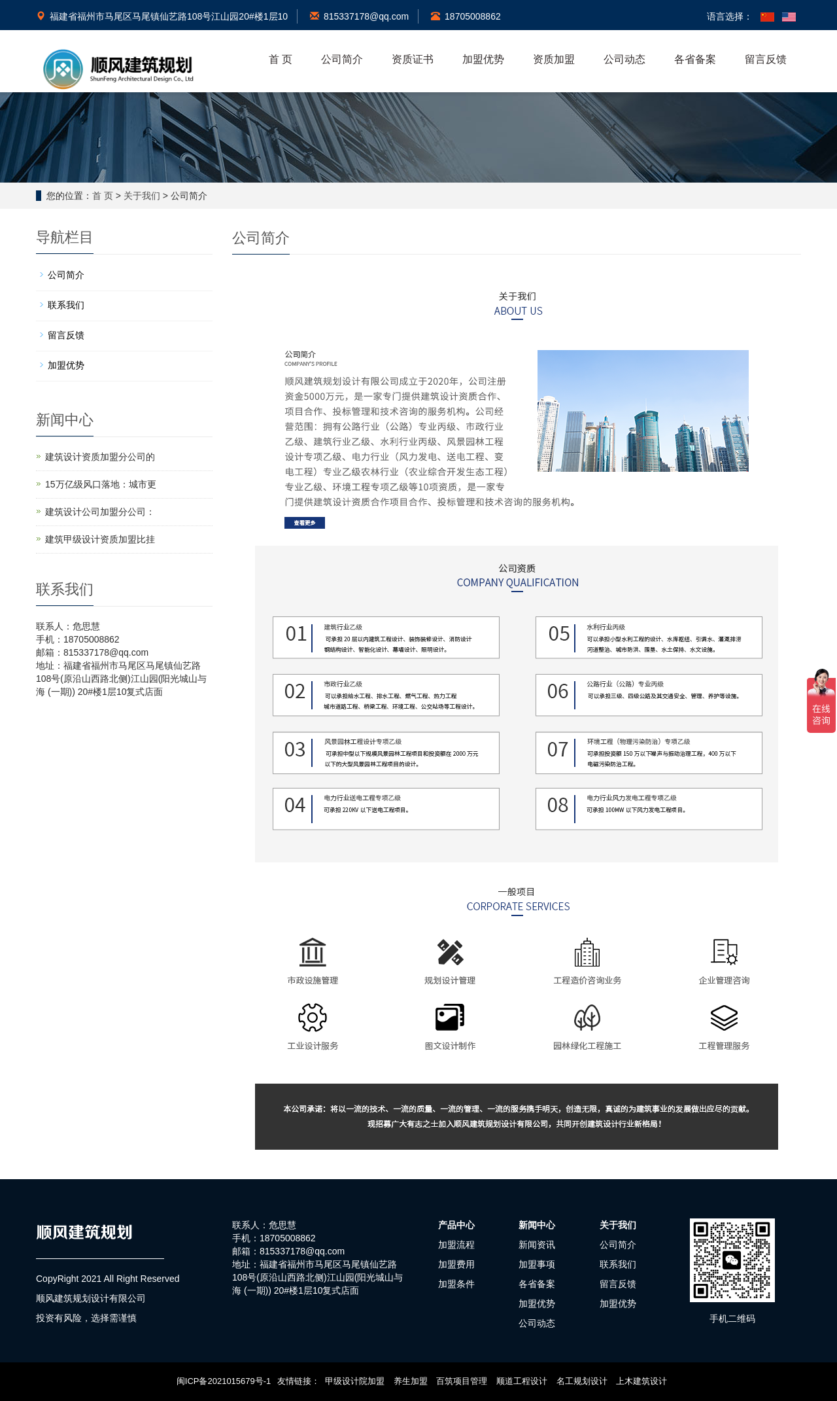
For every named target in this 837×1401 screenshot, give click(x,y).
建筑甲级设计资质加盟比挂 (100, 539)
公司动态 (624, 59)
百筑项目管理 (461, 1381)
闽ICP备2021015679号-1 (224, 1381)
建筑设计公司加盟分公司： (100, 511)
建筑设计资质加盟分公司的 (100, 457)
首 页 (280, 59)
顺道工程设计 (521, 1381)
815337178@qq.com (359, 16)
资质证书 (413, 59)
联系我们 (66, 305)
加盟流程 (456, 1244)
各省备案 (695, 59)
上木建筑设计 (641, 1381)
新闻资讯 (537, 1244)
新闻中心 (537, 1225)
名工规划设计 (581, 1381)
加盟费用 (456, 1264)
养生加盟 (411, 1381)
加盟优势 (483, 59)
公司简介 (342, 59)
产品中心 (456, 1225)
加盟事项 (537, 1264)
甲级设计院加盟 (354, 1381)
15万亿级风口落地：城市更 (100, 484)
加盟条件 (456, 1284)
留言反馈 (766, 59)
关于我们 (142, 195)
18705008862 (466, 16)
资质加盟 (554, 59)
